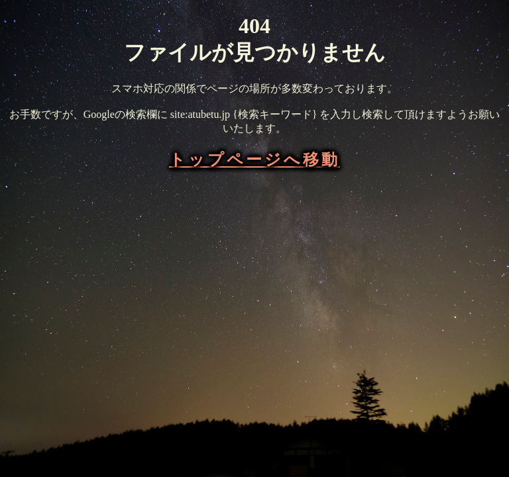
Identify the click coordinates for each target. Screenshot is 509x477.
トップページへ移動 (254, 159)
